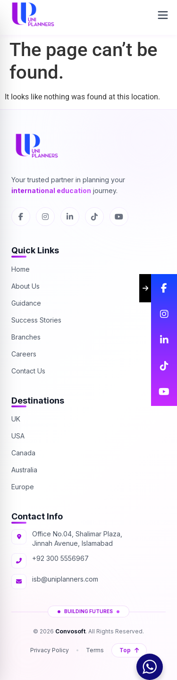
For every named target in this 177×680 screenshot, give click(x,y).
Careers (23, 354)
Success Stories (36, 320)
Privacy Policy (49, 650)
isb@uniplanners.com (65, 579)
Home (20, 269)
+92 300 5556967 (60, 558)
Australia (24, 470)
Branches (26, 337)
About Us (25, 286)
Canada (23, 453)
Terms (95, 650)
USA (18, 436)
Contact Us (28, 371)
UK (15, 419)
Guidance (26, 303)
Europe (22, 487)
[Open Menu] (162, 15)
